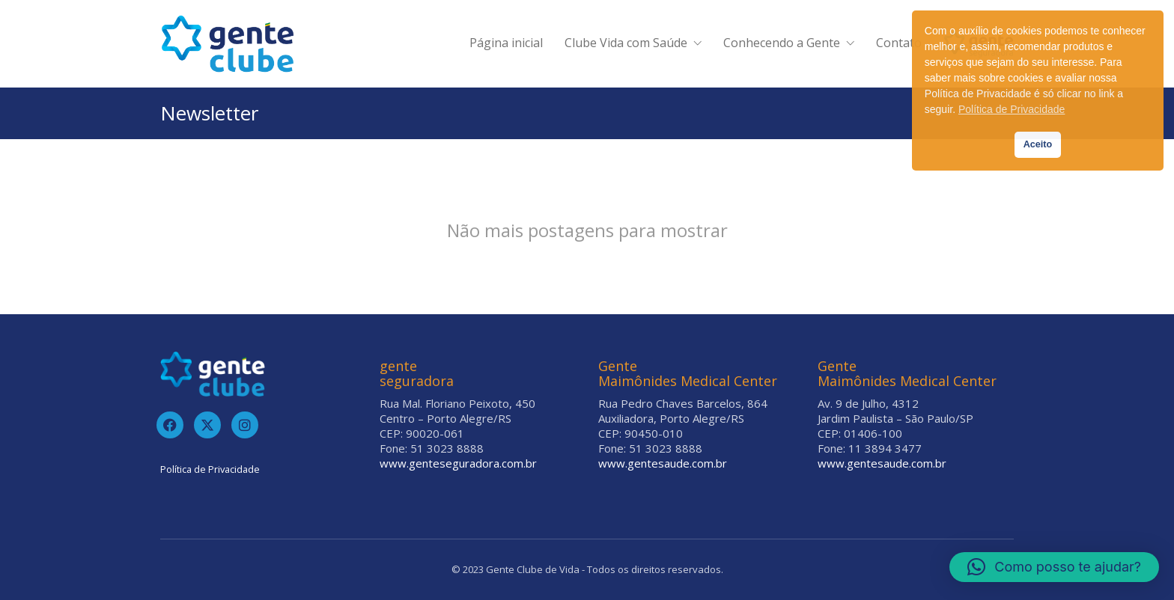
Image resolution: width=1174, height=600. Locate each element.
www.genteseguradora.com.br (458, 463)
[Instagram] (244, 424)
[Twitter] (207, 424)
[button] (1054, 567)
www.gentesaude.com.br (662, 463)
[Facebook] (169, 424)
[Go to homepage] (227, 44)
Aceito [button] (1038, 144)
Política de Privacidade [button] (1011, 109)
